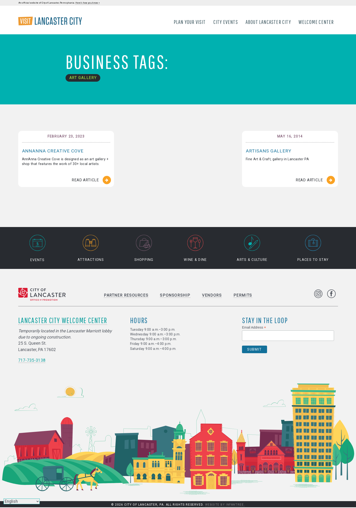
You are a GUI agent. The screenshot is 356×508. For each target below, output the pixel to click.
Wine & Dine (195, 248)
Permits (242, 295)
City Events (225, 22)
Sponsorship (175, 295)
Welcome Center (316, 22)
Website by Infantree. (225, 505)
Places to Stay (313, 248)
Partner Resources (126, 295)
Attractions (91, 248)
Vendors (212, 295)
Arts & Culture (252, 248)
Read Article (85, 180)
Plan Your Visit (190, 22)
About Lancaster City (268, 22)
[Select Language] (22, 501)
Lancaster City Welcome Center (62, 320)
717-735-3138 (32, 360)
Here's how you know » (87, 3)
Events (37, 248)
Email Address (254, 327)
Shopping (144, 248)
